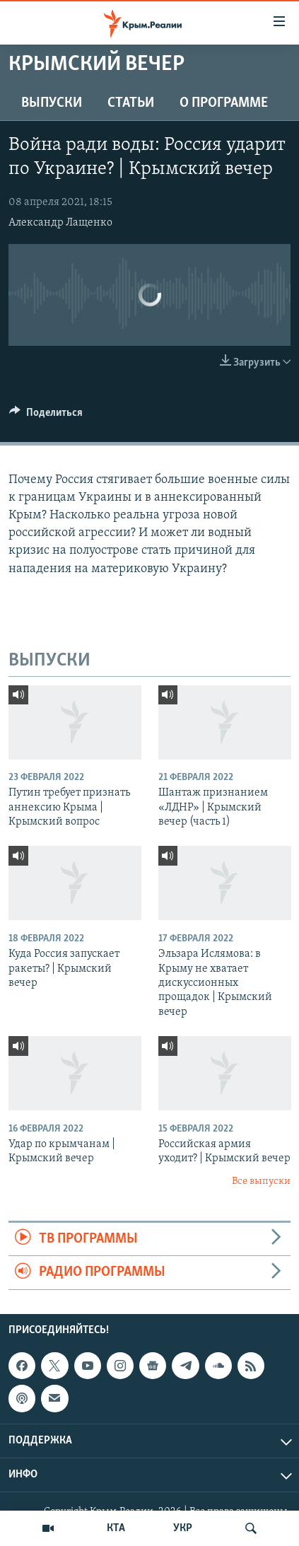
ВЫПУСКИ (51, 103)
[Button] (46, 415)
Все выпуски (261, 1181)
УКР (182, 1528)
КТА (116, 1528)
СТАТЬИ (130, 103)
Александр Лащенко (60, 222)
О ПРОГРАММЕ (224, 103)
